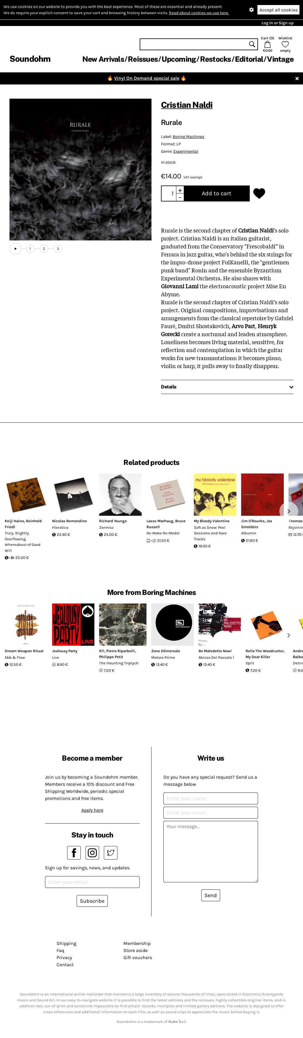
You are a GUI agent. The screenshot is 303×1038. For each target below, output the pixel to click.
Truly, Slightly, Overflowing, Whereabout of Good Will (23, 542)
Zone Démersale (165, 651)
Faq (60, 950)
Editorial (249, 59)
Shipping (66, 943)
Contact (65, 964)
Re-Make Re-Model (163, 533)
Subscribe (92, 901)
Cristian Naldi (186, 105)
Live (55, 657)
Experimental (185, 151)
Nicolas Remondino (69, 521)
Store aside (135, 950)
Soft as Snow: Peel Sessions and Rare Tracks (210, 533)
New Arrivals (103, 59)
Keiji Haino (14, 521)
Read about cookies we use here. (199, 12)
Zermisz (106, 527)
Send (210, 895)
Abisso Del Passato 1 (216, 657)
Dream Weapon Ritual (24, 651)
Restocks (215, 59)
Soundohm (29, 59)
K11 (101, 651)
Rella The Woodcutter (265, 651)
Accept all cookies (279, 10)
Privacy (64, 957)
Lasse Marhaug (159, 521)
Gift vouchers (137, 957)
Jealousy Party (64, 651)
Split (250, 663)
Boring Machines (188, 136)
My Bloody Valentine (212, 521)
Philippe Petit (111, 657)
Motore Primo (163, 657)
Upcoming (179, 59)
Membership (137, 943)
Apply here (92, 810)
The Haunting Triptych (118, 663)
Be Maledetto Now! (215, 651)
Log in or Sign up (278, 22)
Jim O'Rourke (253, 521)
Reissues (143, 59)
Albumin (248, 533)
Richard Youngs (113, 521)
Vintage (280, 59)
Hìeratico (60, 527)
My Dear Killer (258, 657)
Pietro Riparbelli (120, 651)
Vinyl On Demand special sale (146, 78)
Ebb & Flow (15, 657)
